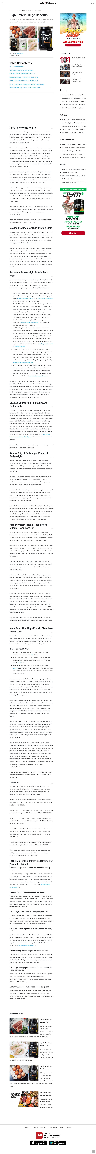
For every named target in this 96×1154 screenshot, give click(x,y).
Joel (32, 655)
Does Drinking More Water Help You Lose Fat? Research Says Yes (74, 123)
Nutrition (23, 10)
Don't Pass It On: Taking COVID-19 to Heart (74, 182)
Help (61, 1127)
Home (11, 10)
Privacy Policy (53, 1127)
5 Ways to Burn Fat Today (69, 172)
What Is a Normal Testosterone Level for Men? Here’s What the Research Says (74, 169)
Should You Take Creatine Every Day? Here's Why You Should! (74, 154)
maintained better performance (38, 376)
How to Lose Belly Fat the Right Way (73, 108)
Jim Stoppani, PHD (48, 2)
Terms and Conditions (39, 1127)
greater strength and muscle (29, 322)
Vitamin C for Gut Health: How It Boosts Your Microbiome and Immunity (74, 119)
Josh (19, 663)
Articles (16, 10)
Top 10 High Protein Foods (26, 945)
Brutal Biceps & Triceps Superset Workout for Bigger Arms (74, 104)
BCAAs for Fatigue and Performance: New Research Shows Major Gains (74, 147)
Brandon (15, 668)
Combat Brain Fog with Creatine (71, 151)
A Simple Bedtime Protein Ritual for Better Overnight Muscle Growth (74, 126)
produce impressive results (25, 298)
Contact (27, 1127)
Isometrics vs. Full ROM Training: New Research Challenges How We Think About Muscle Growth (74, 95)
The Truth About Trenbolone (70, 179)
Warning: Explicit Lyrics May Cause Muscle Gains (74, 101)
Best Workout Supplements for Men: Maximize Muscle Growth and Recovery (74, 157)
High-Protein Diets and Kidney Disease (73, 175)
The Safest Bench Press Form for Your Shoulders (74, 98)
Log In (92, 3)
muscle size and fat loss (45, 298)
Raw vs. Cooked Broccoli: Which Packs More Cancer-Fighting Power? (74, 129)
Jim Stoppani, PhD (19, 53)
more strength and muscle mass (23, 362)
